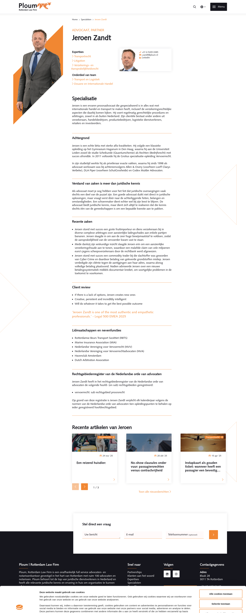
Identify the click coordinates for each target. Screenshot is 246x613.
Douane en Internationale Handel (93, 83)
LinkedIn (146, 57)
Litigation (79, 60)
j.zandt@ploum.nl (150, 54)
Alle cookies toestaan (220, 569)
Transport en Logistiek (87, 79)
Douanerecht (105, 437)
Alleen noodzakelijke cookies (221, 589)
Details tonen (163, 607)
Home (75, 19)
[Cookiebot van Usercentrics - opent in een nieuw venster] (19, 607)
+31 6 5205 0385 (150, 52)
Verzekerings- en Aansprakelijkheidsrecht (84, 67)
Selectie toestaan (221, 579)
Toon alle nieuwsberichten (155, 491)
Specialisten (86, 19)
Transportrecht (82, 56)
